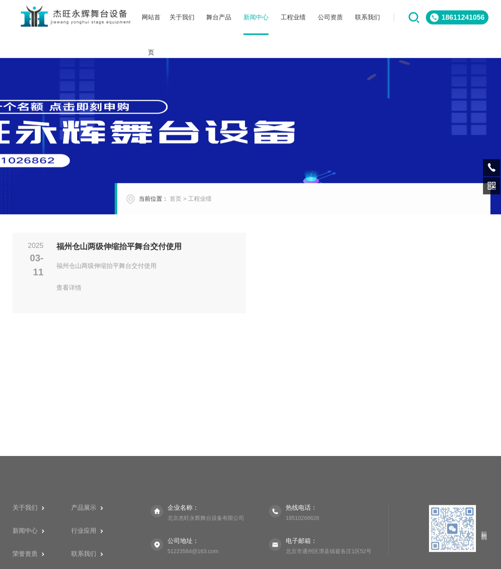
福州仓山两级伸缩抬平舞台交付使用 (119, 246)
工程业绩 (212, 204)
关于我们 (28, 549)
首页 (188, 204)
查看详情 (81, 288)
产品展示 (87, 549)
